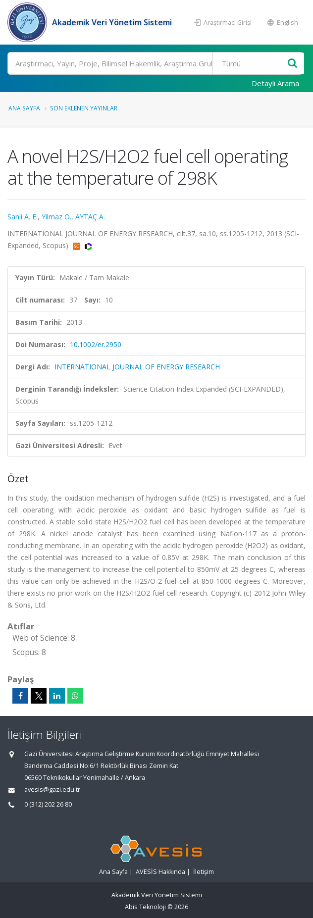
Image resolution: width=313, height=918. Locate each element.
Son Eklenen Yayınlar (83, 108)
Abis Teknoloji (145, 907)
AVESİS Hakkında (160, 871)
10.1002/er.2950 (95, 344)
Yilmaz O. (56, 216)
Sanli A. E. (22, 216)
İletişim (203, 871)
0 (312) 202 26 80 (48, 804)
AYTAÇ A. (90, 216)
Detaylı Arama (275, 83)
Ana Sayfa (24, 108)
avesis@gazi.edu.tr (52, 789)
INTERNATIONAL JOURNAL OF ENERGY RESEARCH (137, 366)
